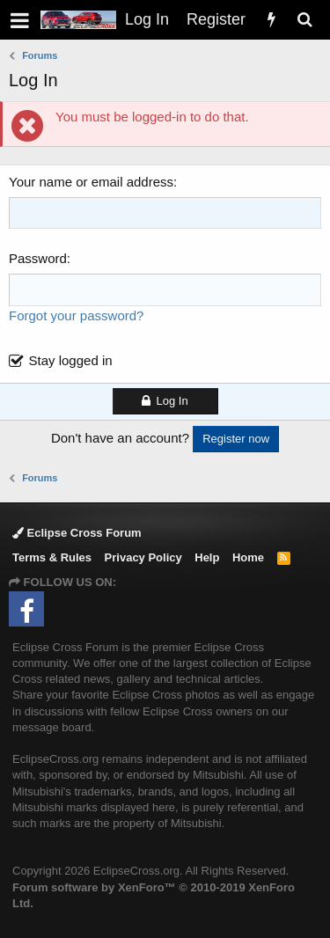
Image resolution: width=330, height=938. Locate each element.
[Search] (304, 20)
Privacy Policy (143, 557)
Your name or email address (91, 181)
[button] (20, 20)
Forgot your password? (76, 315)
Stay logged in (71, 360)
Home (248, 557)
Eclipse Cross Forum (77, 532)
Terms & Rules (52, 557)
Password (38, 258)
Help (206, 557)
